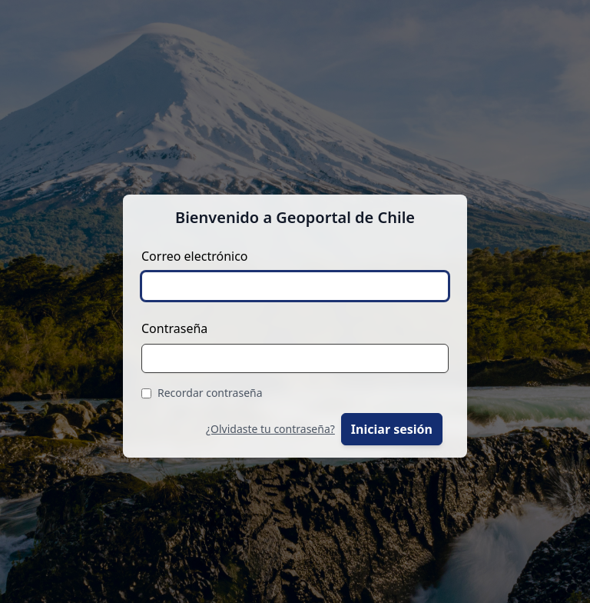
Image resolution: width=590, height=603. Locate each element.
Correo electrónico (194, 256)
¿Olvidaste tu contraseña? (270, 428)
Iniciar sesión (392, 429)
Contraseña (174, 328)
